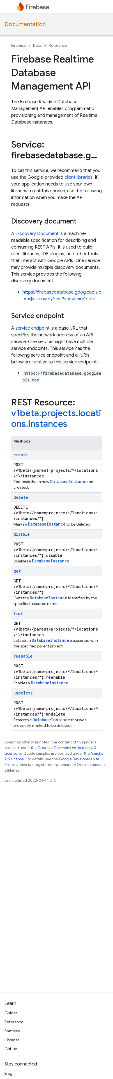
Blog (8, 1073)
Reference (58, 45)
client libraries (78, 177)
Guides (10, 1012)
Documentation (25, 24)
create (20, 454)
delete (20, 497)
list (17, 613)
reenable (23, 656)
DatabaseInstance (69, 481)
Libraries (11, 1039)
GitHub (10, 1048)
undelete (23, 693)
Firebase (18, 45)
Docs (37, 45)
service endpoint (32, 328)
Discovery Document (37, 233)
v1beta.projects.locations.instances (56, 418)
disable (21, 534)
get (17, 571)
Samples (12, 1030)
